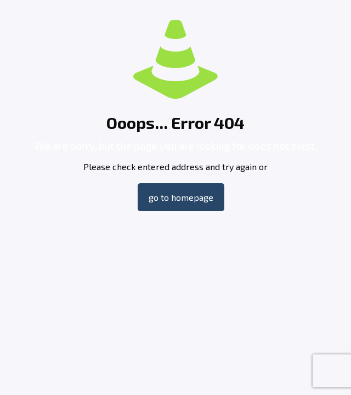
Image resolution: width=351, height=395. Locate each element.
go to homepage (181, 197)
